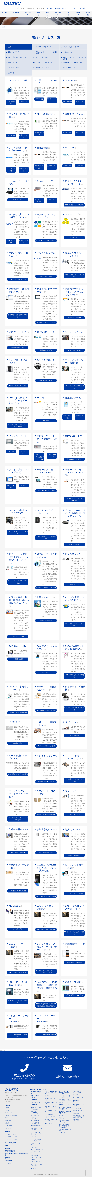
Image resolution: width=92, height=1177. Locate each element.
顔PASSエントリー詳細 (74, 459)
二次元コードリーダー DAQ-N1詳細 (17, 1035)
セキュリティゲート (36, 1147)
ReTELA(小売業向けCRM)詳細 (18, 712)
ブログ (6, 1118)
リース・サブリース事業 (11, 1139)
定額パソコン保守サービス (50, 1107)
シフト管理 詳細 (11, 170)
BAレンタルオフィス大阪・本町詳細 (74, 933)
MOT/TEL (4, 12)
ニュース (7, 1110)
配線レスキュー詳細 (46, 620)
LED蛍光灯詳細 (17, 743)
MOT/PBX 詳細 (67, 101)
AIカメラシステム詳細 (74, 350)
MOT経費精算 (35, 1120)
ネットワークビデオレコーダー (36, 1165)
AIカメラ (69, 14)
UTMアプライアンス (37, 1168)
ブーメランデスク (78, 1097)
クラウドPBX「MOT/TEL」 (35, 1096)
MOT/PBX (16, 12)
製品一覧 (19, 8)
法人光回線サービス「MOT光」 (36, 1128)
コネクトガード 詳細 (11, 486)
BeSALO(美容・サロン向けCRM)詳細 (74, 676)
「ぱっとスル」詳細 (18, 636)
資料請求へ (23, 101)
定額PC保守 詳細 (11, 241)
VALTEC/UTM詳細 (74, 544)
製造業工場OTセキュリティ (79, 1105)
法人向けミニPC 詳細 (39, 200)
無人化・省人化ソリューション (65, 1092)
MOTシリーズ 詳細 (11, 102)
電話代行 (38, 14)
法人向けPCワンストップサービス (46, 240)
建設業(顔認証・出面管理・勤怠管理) (79, 1116)
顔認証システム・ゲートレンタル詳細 (74, 275)
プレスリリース (8, 1113)
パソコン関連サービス (50, 1092)
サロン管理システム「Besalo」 (65, 1121)
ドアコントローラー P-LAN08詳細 (46, 1034)
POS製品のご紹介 (18, 659)
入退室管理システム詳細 (18, 852)
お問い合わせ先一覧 (67, 1076)
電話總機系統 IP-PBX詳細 (74, 962)
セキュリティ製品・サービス (36, 1133)
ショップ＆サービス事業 (11, 1136)
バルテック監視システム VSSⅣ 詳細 (18, 532)
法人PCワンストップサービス (51, 1120)
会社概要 (7, 1108)
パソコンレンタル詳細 (45, 276)
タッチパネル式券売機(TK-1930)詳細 (74, 709)
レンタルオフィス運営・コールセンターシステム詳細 (46, 971)
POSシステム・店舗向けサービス (65, 1112)
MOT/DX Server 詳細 (39, 133)
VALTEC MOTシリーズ (37, 1092)
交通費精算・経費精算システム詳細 (17, 316)
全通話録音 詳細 (39, 167)
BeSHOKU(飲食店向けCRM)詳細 (45, 710)
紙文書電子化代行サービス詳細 (46, 322)
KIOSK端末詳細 (17, 929)
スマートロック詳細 (74, 814)
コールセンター (77, 1122)
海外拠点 (7, 1123)
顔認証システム (63, 1102)
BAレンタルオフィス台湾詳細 (17, 972)
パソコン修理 (49, 1114)
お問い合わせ (73, 8)
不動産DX (76, 1113)
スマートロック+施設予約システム (64, 1096)
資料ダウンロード (51, 100)
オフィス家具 (77, 1092)
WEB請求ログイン (60, 8)
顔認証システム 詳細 (67, 417)
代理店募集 (82, 8)
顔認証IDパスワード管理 (36, 1144)
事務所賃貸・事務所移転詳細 (17, 891)
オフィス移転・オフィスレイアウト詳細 (74, 780)
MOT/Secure (34, 1155)
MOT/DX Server (35, 1105)
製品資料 (78, 14)
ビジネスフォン (74, 584)
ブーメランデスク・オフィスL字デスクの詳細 (18, 819)
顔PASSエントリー (64, 1105)
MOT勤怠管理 (35, 1115)
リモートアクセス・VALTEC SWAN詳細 (74, 499)
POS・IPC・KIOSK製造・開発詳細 (17, 1002)
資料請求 (80, 166)
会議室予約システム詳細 (46, 852)
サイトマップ (8, 1163)
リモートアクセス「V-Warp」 (36, 1158)
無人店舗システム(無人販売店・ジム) (65, 1108)
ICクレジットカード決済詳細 (74, 893)
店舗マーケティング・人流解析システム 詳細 (39, 457)
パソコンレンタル (50, 1117)
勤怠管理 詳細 (67, 132)
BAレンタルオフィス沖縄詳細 (46, 929)
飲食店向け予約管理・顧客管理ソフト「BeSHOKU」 (65, 1126)
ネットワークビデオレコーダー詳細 (46, 537)
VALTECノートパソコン (50, 1099)
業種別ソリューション (79, 1101)
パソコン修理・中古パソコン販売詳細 (74, 624)
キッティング (74, 237)
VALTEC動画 (27, 14)
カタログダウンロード (23, 452)
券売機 (61, 1115)
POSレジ (61, 1118)
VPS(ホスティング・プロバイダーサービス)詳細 (18, 425)
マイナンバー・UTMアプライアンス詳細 (18, 582)
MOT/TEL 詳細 (11, 135)
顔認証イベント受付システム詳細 (46, 587)
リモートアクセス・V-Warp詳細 (46, 490)
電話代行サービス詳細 (74, 317)
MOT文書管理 (35, 1123)
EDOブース (76, 1094)
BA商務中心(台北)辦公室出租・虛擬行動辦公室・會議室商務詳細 (46, 1005)
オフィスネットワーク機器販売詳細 (74, 387)
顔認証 (47, 14)
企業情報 (29, 8)
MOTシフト (34, 1118)
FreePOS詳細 (46, 672)
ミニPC (47, 1096)
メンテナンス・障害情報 (11, 1115)
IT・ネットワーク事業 (10, 1134)
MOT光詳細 (46, 421)
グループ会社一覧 (9, 1125)
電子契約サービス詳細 (45, 350)
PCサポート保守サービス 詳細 (74, 205)
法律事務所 (76, 1120)
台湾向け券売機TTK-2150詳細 (74, 995)
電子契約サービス (36, 1125)
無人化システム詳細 (74, 855)
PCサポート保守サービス (51, 1103)
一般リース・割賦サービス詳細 (46, 746)
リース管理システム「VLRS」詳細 (18, 774)
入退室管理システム (65, 1100)
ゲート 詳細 (11, 451)
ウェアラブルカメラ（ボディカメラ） (36, 1140)
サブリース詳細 (74, 735)
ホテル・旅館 (77, 1108)
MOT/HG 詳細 (39, 99)
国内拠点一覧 (8, 1120)
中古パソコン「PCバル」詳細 (17, 279)
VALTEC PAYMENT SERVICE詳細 (46, 896)
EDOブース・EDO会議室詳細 (46, 814)
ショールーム (8, 1128)
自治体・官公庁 (77, 1111)
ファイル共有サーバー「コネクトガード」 (36, 1151)
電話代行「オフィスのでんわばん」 (36, 1108)
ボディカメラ (58, 14)
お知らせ (39, 8)
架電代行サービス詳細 (17, 347)
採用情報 (49, 8)
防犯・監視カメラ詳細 (45, 380)
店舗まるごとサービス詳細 (46, 781)
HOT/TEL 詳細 (67, 166)
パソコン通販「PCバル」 (51, 1111)
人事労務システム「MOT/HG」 (36, 1112)
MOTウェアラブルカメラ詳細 (17, 386)
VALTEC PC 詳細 (18, 199)
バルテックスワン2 (36, 1161)
